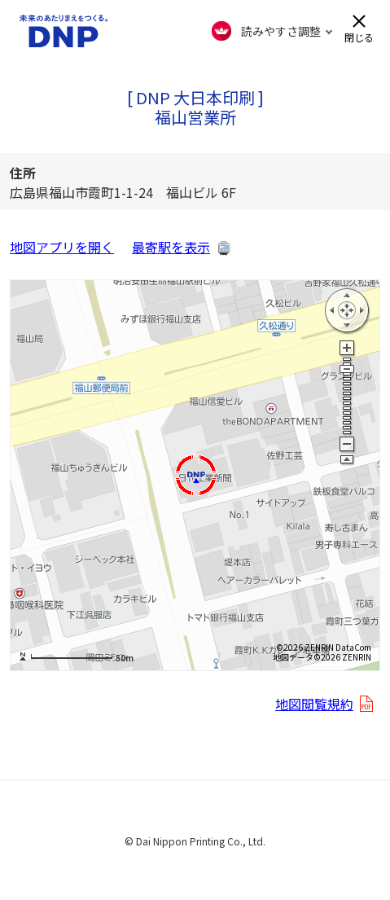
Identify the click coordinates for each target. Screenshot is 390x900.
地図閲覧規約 (314, 703)
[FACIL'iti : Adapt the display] (272, 31)
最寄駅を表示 (171, 246)
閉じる (359, 36)
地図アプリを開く (62, 246)
